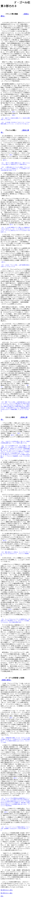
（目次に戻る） (6, 680)
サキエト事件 (10, 417)
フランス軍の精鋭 (12, 14)
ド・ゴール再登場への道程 (15, 678)
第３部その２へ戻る (7, 890)
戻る (2, 896)
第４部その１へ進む (7, 893)
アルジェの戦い (11, 130)
